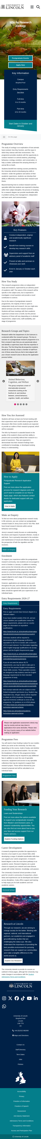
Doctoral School (9, 890)
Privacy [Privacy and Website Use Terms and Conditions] (21, 1096)
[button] (32, 7)
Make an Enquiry (9, 550)
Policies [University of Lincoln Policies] (20, 1064)
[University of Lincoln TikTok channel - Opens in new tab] (22, 998)
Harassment (21, 1111)
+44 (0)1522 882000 (21, 1030)
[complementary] (5, 1134)
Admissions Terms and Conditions (21, 1121)
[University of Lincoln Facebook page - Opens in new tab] (16, 998)
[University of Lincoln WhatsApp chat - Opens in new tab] (4, 1006)
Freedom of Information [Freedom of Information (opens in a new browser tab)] (21, 1101)
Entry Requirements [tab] (10, 603)
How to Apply (10, 506)
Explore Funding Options (14, 839)
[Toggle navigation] (4, 137)
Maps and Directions (21, 1035)
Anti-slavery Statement (22, 1116)
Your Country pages (14, 730)
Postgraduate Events (20, 58)
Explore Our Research (13, 961)
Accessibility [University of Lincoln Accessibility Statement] (21, 1091)
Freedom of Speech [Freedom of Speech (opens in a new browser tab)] (22, 1106)
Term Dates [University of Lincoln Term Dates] (21, 1054)
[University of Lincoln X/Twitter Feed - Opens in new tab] (10, 998)
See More (20, 92)
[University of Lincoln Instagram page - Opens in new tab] (4, 998)
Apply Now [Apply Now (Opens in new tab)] (20, 65)
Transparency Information (22, 1126)
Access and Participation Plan (21, 1130)
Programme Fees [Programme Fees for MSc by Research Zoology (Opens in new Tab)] (9, 775)
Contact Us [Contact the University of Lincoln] (20, 1045)
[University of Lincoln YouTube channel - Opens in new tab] (29, 998)
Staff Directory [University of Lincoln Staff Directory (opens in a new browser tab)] (20, 1049)
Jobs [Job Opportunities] (20, 1059)
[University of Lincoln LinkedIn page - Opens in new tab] (35, 998)
